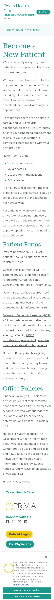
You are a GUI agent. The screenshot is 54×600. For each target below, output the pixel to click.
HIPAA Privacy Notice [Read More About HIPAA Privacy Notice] (16, 481)
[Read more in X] (20, 522)
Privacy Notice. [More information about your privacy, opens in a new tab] (21, 584)
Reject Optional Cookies (27, 596)
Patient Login (19, 534)
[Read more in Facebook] (8, 522)
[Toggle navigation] (43, 12)
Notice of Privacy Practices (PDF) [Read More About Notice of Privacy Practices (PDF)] (24, 353)
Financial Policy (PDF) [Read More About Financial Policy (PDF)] (17, 396)
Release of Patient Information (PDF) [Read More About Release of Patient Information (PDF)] (27, 315)
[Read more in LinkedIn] (26, 522)
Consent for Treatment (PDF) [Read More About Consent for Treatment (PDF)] (22, 269)
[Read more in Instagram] (14, 522)
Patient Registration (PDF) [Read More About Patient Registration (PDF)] (20, 252)
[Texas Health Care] (19, 12)
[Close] (46, 557)
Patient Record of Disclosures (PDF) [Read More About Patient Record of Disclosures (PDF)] (26, 292)
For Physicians (20, 544)
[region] (27, 575)
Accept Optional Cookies (27, 590)
